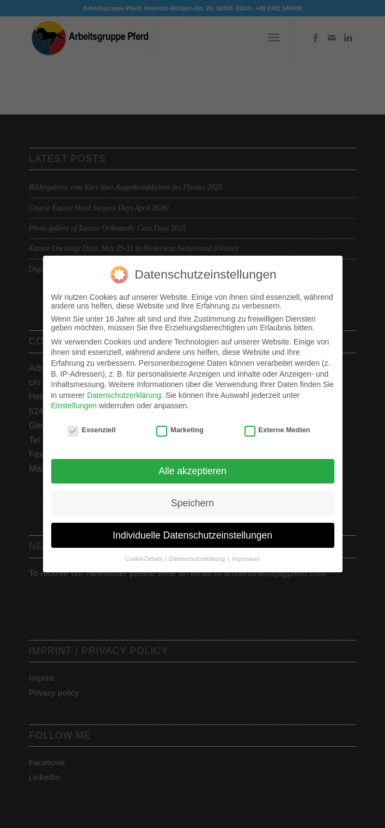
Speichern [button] (192, 499)
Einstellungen (74, 402)
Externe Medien (277, 426)
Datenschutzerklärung (124, 392)
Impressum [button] (245, 555)
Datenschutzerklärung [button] (198, 555)
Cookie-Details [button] (144, 555)
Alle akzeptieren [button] (192, 467)
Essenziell (91, 426)
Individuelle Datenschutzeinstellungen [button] (192, 532)
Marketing (180, 426)
